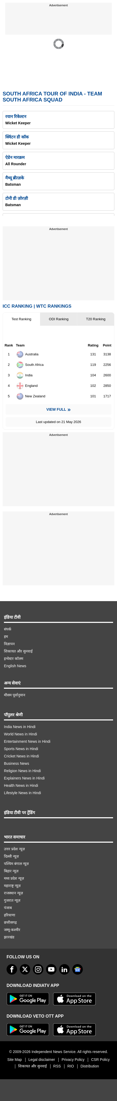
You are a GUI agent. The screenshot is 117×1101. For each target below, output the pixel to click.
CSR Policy (100, 1059)
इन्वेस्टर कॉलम (13, 658)
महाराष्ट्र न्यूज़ (12, 886)
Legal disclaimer (41, 1059)
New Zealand (30, 396)
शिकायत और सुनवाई (18, 651)
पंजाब (8, 908)
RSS (57, 1066)
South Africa (30, 365)
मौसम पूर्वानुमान (14, 695)
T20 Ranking (95, 319)
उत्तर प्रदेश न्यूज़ (14, 849)
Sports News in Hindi (21, 749)
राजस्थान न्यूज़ (13, 893)
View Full (56, 409)
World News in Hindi (20, 734)
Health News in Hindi (21, 785)
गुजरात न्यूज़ (12, 900)
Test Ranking (21, 319)
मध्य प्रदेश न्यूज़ (14, 878)
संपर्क (7, 629)
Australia (27, 354)
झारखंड (9, 937)
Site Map (14, 1059)
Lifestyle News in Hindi (22, 793)
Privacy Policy (73, 1059)
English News (15, 666)
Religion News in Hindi (22, 771)
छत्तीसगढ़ (10, 922)
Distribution (89, 1066)
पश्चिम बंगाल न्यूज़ (16, 864)
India (24, 375)
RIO (70, 1066)
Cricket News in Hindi (21, 756)
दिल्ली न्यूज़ (11, 856)
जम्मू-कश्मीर (12, 930)
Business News (16, 763)
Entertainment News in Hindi (27, 741)
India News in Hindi (19, 727)
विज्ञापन (9, 644)
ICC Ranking (17, 306)
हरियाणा (9, 915)
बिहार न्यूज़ (11, 871)
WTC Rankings (54, 306)
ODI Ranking (58, 319)
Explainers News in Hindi (24, 778)
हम (6, 636)
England (27, 386)
